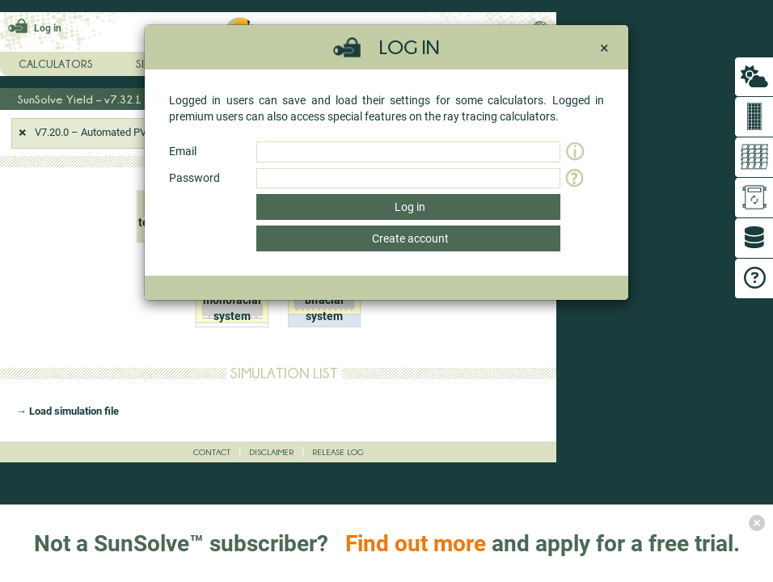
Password (194, 177)
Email (182, 151)
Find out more (415, 543)
